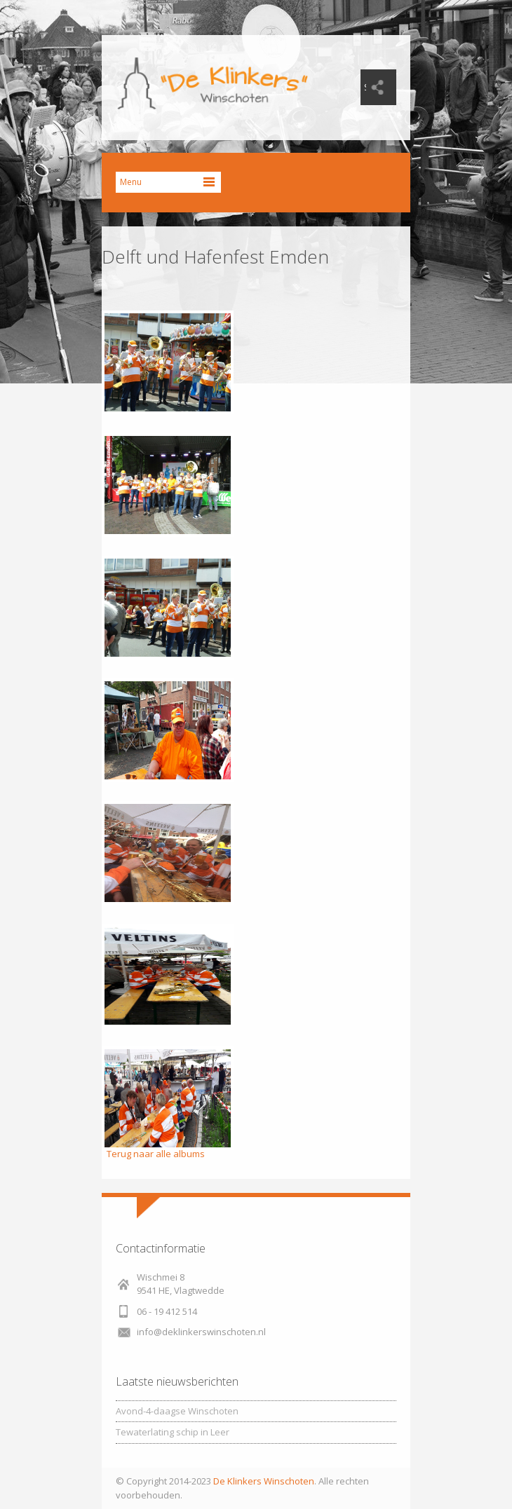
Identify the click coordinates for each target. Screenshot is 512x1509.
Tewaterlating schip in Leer (172, 1432)
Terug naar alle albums (156, 1153)
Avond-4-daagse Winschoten (177, 1411)
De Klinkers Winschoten (263, 1481)
